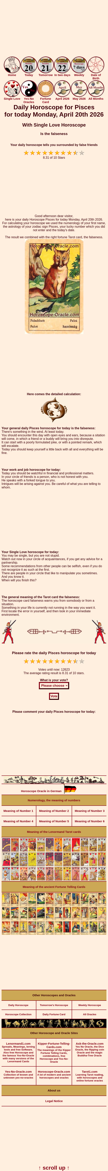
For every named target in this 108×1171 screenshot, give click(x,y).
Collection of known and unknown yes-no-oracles (18, 1073)
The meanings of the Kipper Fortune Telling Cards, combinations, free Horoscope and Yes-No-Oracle (54, 1051)
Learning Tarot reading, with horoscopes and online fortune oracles (89, 1074)
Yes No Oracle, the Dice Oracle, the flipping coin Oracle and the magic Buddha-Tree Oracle (89, 1048)
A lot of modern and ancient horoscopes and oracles (54, 1073)
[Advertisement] (54, 29)
